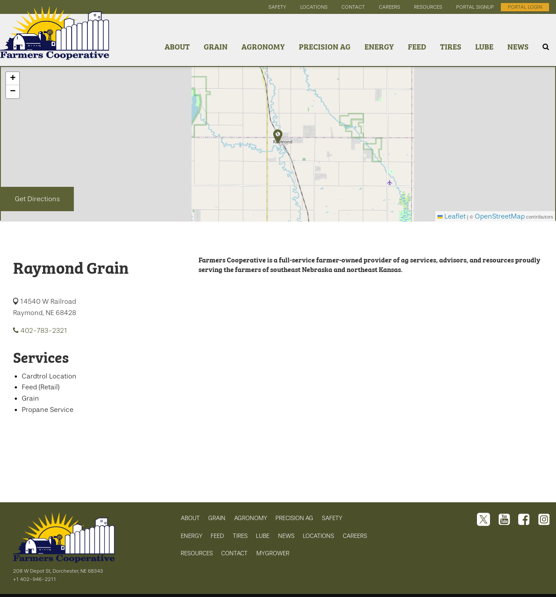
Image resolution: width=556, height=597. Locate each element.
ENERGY (191, 535)
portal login (525, 7)
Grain (216, 46)
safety (277, 7)
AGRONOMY (250, 517)
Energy (379, 46)
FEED (217, 535)
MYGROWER (272, 553)
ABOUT (190, 517)
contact (353, 7)
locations (314, 7)
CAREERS (355, 535)
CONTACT (234, 553)
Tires (450, 46)
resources (428, 7)
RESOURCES (197, 553)
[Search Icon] (546, 47)
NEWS (286, 535)
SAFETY (332, 517)
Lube (484, 46)
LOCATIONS (318, 535)
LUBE (262, 535)
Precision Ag (325, 46)
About (177, 46)
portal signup (475, 7)
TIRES (240, 535)
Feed (417, 46)
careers (389, 7)
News (518, 46)
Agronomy (263, 46)
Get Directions (37, 199)
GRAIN (216, 517)
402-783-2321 (40, 331)
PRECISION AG (294, 517)
